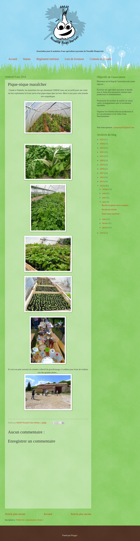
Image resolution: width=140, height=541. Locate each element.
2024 (102, 144)
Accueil (12, 59)
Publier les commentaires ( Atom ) (29, 520)
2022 (102, 152)
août (104, 193)
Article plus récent (15, 514)
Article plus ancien (81, 514)
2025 (102, 139)
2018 (102, 169)
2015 (102, 181)
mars (104, 219)
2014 (102, 186)
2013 (102, 233)
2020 (102, 160)
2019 (102, 165)
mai (104, 202)
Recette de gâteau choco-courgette (115, 205)
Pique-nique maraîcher (110, 214)
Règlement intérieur (47, 59)
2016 (102, 177)
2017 (102, 173)
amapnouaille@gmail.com (124, 127)
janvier (105, 227)
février (105, 223)
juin (104, 198)
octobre (105, 189)
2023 (102, 148)
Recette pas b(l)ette (109, 209)
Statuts (27, 59)
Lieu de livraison (74, 59)
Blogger (74, 535)
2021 (102, 156)
